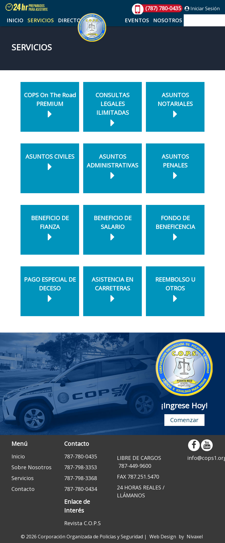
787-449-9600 (134, 465)
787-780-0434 (80, 488)
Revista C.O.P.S (82, 523)
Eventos (137, 20)
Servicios (41, 20)
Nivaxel (195, 536)
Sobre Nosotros (31, 467)
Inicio (15, 20)
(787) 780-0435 (157, 8)
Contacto (201, 20)
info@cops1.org (200, 457)
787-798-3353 (80, 467)
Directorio (74, 20)
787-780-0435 (80, 456)
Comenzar (184, 420)
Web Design (162, 536)
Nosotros (167, 20)
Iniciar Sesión (202, 8)
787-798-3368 (80, 478)
